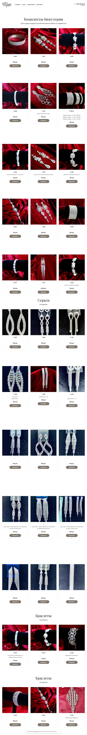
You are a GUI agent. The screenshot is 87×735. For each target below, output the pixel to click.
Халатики (39, 4)
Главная (17, 4)
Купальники (31, 4)
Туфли (24, 4)
